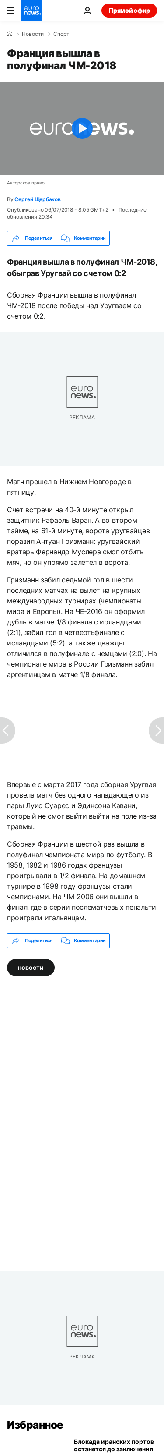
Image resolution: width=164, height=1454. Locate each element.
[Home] (9, 34)
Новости (33, 34)
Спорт (61, 34)
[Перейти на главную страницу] (31, 10)
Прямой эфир (129, 10)
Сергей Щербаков (37, 199)
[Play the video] (82, 128)
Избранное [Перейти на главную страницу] (35, 1425)
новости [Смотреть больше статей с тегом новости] (31, 967)
